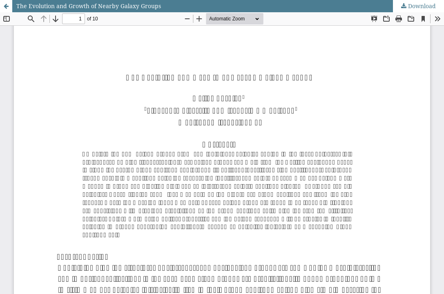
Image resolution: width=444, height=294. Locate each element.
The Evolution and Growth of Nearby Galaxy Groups (88, 6)
